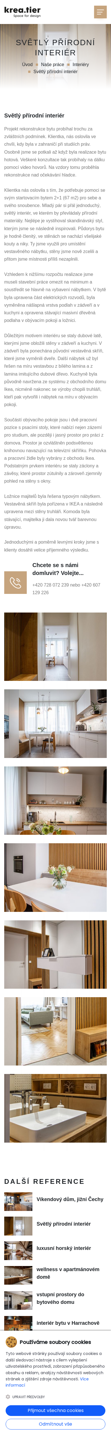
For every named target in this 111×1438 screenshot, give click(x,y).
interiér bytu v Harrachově (68, 1323)
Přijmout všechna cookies (56, 1410)
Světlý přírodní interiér (64, 1224)
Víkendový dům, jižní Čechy (70, 1199)
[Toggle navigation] (100, 12)
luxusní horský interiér (64, 1248)
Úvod (27, 64)
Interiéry (81, 64)
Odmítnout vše (55, 1424)
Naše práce (52, 64)
